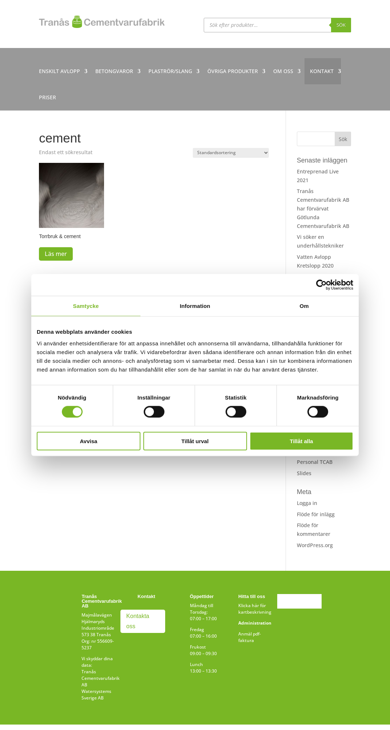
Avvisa (89, 441)
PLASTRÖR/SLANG (170, 71)
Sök (341, 24)
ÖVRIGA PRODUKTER (232, 71)
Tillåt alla (301, 441)
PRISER (47, 97)
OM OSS (283, 71)
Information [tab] (195, 306)
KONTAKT (322, 71)
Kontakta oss (137, 621)
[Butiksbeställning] (231, 153)
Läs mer (56, 254)
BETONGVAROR (114, 71)
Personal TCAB (315, 461)
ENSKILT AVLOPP (59, 71)
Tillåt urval (195, 441)
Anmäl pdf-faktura (249, 637)
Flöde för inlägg (316, 514)
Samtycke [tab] (86, 306)
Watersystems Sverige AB (96, 694)
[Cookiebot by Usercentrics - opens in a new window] (321, 285)
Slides (304, 473)
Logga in (307, 503)
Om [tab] (304, 306)
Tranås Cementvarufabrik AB (100, 678)
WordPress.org (315, 545)
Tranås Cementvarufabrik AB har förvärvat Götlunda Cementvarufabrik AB (323, 208)
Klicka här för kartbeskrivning (254, 608)
